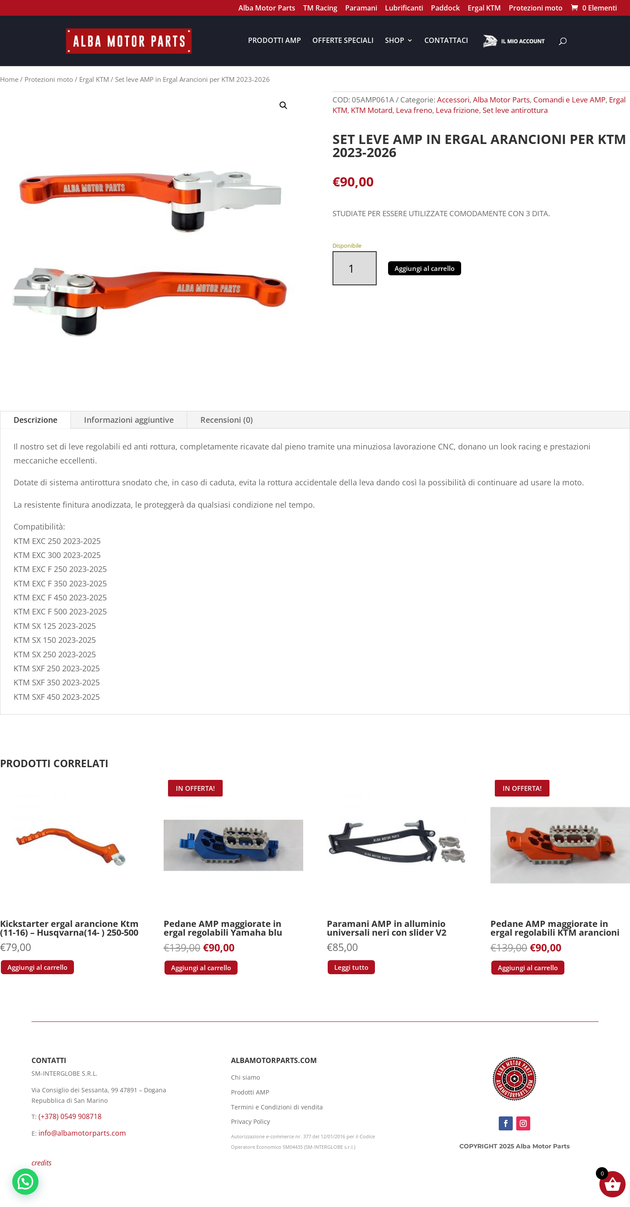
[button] (283, 105)
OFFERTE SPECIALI (343, 41)
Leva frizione (457, 110)
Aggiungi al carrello (425, 268)
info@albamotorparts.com (82, 1133)
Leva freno (414, 110)
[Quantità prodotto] (354, 268)
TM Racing (320, 9)
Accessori (453, 100)
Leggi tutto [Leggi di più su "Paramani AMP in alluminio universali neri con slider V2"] (351, 967)
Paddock (445, 9)
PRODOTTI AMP (274, 41)
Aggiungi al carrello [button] (37, 967)
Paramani (361, 9)
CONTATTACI (446, 41)
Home (9, 79)
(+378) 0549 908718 (70, 1116)
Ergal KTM (484, 9)
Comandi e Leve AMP (569, 100)
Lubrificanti (404, 9)
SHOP (394, 41)
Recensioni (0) (226, 419)
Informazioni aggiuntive (129, 419)
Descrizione (35, 419)
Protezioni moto (536, 9)
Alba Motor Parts (266, 9)
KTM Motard (371, 110)
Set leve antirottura (515, 110)
